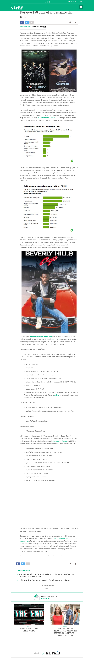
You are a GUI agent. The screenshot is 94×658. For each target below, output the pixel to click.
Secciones (81, 7)
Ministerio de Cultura (59, 441)
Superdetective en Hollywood (40, 336)
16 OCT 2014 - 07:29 (39, 27)
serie (56, 395)
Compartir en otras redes (31, 22)
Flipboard (44, 555)
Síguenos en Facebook (45, 2)
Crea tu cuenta (79, 1)
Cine (46, 588)
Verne (17, 8)
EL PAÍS (53, 653)
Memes (65, 626)
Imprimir (70, 22)
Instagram (38, 555)
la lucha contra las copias (46, 118)
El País (16, 2)
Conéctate (71, 1)
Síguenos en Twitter (49, 2)
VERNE (28, 626)
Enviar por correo (75, 22)
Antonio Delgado (25, 27)
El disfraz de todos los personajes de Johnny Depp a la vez (44, 580)
